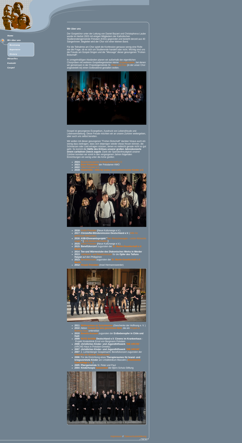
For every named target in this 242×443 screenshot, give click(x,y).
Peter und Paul (118, 65)
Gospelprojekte (127, 62)
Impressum (116, 436)
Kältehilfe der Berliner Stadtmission (92, 354)
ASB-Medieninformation (96, 241)
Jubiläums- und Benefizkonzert (96, 254)
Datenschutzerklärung (135, 436)
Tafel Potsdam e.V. (90, 167)
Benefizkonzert (88, 259)
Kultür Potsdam (88, 230)
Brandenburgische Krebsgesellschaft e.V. (101, 162)
